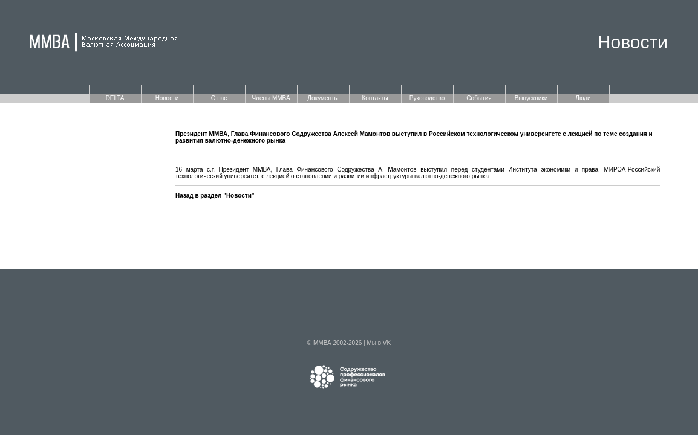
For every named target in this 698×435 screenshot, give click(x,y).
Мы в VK (379, 343)
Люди (582, 98)
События (478, 98)
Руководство (427, 98)
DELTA (115, 98)
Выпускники (531, 98)
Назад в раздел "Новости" (215, 195)
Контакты (375, 98)
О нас (219, 98)
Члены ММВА (271, 98)
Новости (167, 98)
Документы (323, 98)
